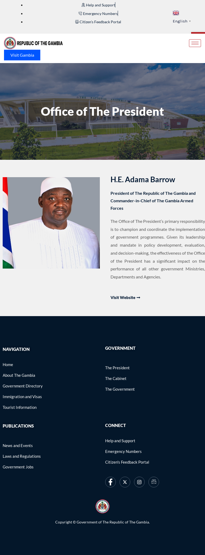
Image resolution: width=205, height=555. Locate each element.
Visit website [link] (125, 298)
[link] (98, 5)
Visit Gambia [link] (22, 54)
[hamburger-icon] (195, 43)
